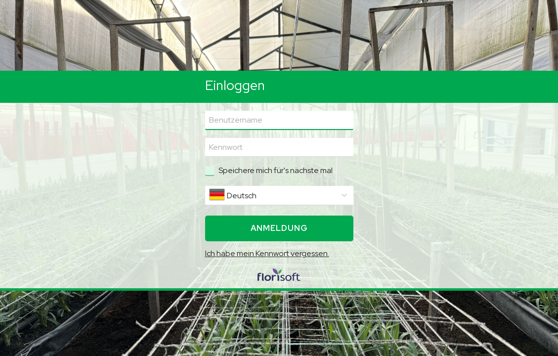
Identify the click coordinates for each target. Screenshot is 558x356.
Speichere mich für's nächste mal (275, 170)
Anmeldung (279, 228)
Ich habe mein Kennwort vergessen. (267, 253)
